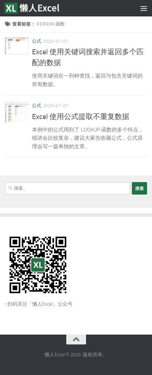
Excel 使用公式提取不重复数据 (80, 116)
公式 (36, 41)
